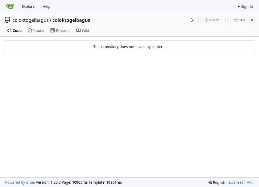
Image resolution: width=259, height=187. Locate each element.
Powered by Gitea (20, 182)
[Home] (10, 6)
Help (46, 6)
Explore (28, 6)
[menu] (216, 182)
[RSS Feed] (193, 20)
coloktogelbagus (30, 20)
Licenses (236, 182)
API (250, 182)
